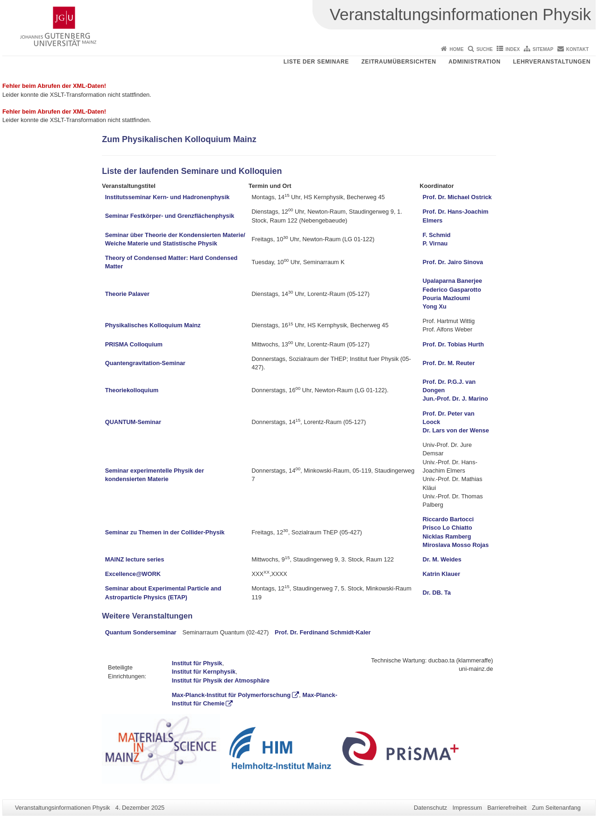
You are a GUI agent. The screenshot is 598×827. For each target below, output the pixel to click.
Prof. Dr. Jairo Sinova (453, 262)
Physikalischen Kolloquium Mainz (189, 139)
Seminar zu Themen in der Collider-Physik (165, 532)
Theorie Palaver (127, 293)
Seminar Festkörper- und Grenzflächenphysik (170, 215)
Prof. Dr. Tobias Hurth (453, 344)
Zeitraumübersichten (398, 61)
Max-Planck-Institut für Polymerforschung (231, 694)
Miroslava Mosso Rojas (456, 544)
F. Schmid (437, 234)
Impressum (467, 807)
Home (456, 49)
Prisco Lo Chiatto (447, 527)
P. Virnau (435, 243)
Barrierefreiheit (507, 807)
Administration (474, 61)
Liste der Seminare (316, 61)
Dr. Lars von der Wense (456, 430)
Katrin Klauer (441, 573)
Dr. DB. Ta (437, 592)
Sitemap (543, 49)
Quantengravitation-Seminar (145, 363)
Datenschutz (430, 807)
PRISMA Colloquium (134, 344)
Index (512, 49)
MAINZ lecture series (134, 559)
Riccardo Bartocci (448, 519)
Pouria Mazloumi (446, 298)
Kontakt (577, 49)
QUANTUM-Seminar (133, 421)
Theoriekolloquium (131, 390)
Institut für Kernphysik (204, 671)
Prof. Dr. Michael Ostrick (457, 197)
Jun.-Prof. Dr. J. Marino (455, 398)
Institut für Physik (197, 663)
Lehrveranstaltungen (552, 61)
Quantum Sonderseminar (141, 632)
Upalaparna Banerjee (452, 280)
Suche (485, 49)
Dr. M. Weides (442, 559)
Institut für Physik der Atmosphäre (221, 680)
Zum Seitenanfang (556, 807)
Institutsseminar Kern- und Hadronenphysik (167, 197)
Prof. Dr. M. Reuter (449, 363)
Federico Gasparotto (452, 289)
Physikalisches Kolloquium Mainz (153, 325)
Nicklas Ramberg (447, 536)
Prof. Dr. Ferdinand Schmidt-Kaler (323, 632)
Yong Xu (435, 306)
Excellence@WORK (133, 573)
